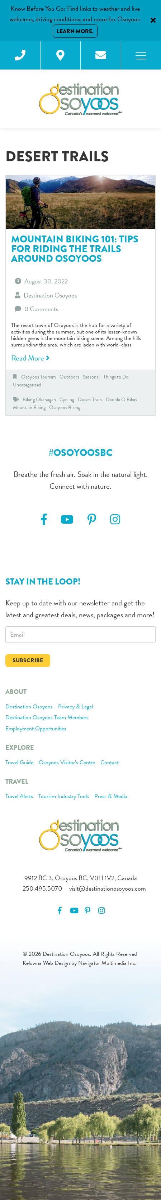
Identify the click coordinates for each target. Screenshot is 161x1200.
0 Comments (41, 309)
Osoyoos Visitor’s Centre (67, 763)
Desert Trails (90, 399)
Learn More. (75, 31)
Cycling (67, 399)
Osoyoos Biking (64, 407)
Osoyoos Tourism (38, 377)
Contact (109, 763)
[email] (80, 634)
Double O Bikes (121, 399)
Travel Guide (19, 763)
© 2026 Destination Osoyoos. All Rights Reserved (80, 954)
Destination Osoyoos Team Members (47, 718)
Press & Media (110, 797)
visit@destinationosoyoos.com (107, 888)
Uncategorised (27, 385)
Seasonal (91, 377)
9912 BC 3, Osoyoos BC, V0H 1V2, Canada (80, 878)
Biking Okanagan (39, 399)
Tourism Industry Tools (63, 797)
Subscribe (28, 660)
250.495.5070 (42, 888)
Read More (30, 358)
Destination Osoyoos (29, 707)
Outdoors (69, 377)
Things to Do (115, 377)
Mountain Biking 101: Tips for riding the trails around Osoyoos (74, 249)
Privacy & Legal (75, 707)
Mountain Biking (29, 407)
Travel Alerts (19, 797)
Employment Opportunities (35, 729)
